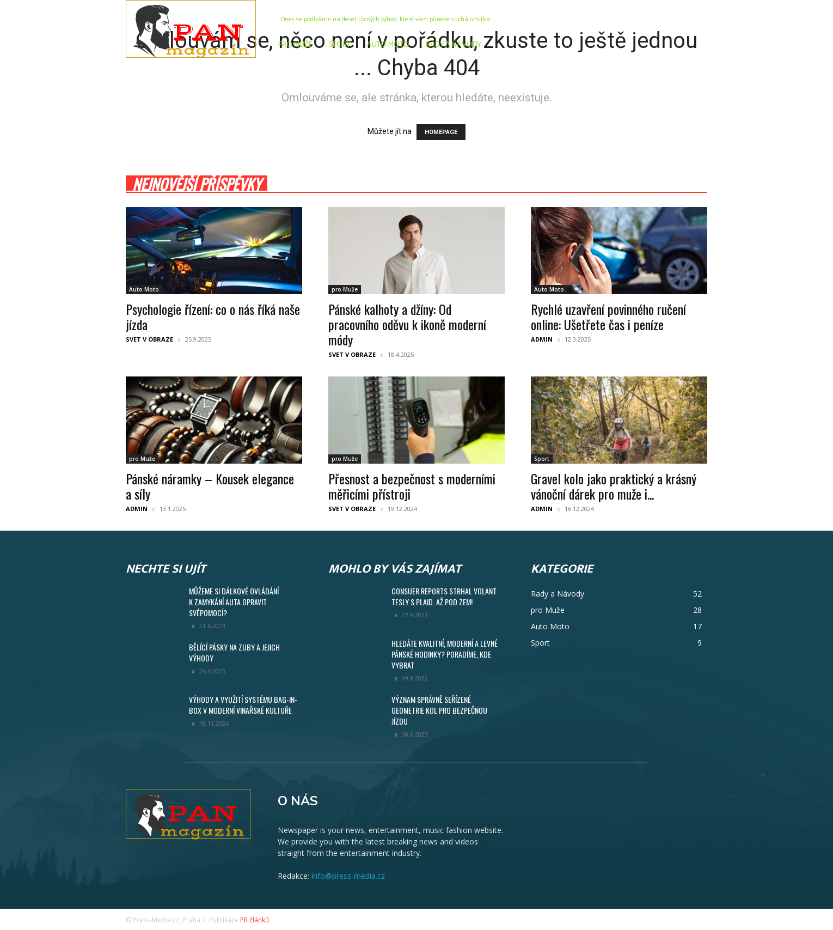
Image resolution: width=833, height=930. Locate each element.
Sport (541, 459)
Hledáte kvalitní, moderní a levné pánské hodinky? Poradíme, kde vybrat (444, 654)
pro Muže (345, 289)
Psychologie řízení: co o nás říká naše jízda (213, 316)
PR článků (254, 920)
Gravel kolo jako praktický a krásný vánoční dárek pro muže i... (613, 486)
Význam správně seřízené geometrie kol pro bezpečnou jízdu (439, 710)
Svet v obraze (149, 339)
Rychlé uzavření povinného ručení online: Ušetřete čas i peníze (608, 316)
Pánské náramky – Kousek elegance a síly (210, 486)
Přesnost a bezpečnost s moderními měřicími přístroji (411, 486)
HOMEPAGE (441, 132)
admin (542, 339)
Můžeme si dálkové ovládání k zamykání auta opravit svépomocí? (234, 601)
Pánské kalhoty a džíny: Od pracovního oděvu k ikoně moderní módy (407, 324)
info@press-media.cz (348, 876)
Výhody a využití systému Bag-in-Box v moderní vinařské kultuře (243, 705)
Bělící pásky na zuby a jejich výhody (234, 652)
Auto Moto (144, 289)
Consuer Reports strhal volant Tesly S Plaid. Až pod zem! (444, 596)
